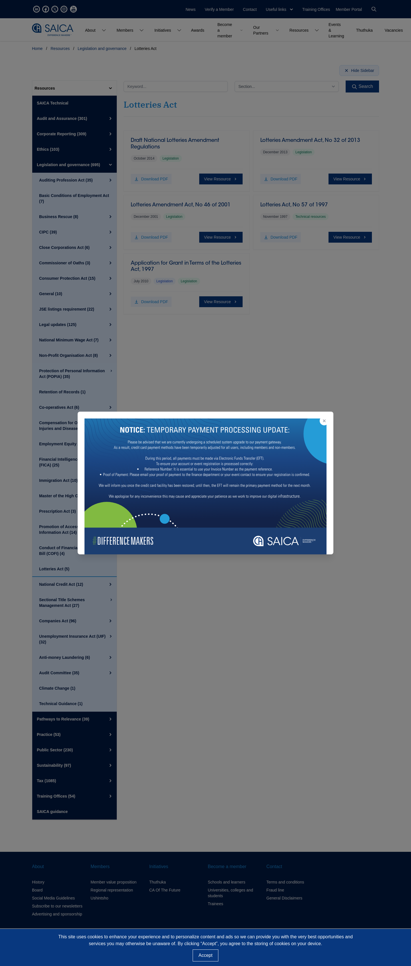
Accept (206, 955)
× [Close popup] (324, 421)
